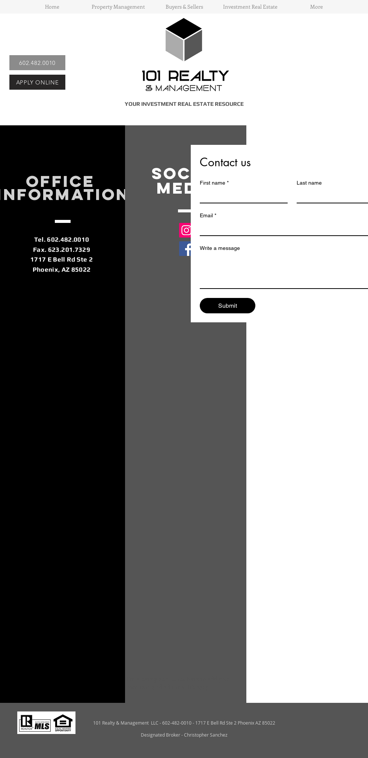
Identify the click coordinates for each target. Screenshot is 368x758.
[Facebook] (186, 248)
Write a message (220, 248)
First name (214, 183)
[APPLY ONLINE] (37, 82)
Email (208, 215)
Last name (309, 183)
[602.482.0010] (37, 62)
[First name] (241, 196)
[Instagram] (186, 230)
